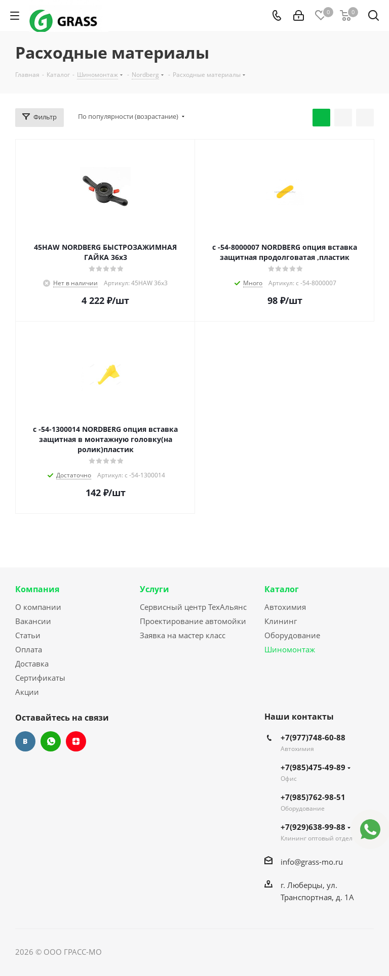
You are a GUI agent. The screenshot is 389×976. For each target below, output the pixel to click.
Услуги (154, 589)
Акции (27, 692)
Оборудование (292, 635)
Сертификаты (40, 678)
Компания (37, 589)
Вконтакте (25, 741)
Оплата (28, 649)
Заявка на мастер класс (182, 635)
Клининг (280, 621)
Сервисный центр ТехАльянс (193, 607)
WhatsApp (51, 741)
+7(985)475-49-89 (316, 767)
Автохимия (285, 607)
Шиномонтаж (289, 649)
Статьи (28, 635)
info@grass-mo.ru (312, 862)
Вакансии (33, 621)
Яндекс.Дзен (76, 741)
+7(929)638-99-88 (316, 826)
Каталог (281, 589)
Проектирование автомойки (193, 621)
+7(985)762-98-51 (313, 797)
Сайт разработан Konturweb (155, 952)
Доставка (32, 663)
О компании (38, 607)
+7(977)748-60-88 (313, 737)
